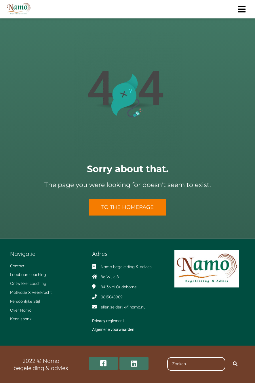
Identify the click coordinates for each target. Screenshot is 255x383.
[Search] (235, 364)
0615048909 (112, 297)
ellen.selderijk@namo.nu (123, 307)
